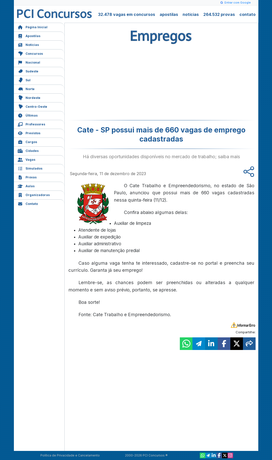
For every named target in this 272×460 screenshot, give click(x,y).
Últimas (28, 115)
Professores (31, 123)
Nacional (29, 62)
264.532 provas (219, 14)
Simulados (30, 168)
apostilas (169, 14)
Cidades (28, 150)
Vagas (26, 159)
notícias (191, 14)
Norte (26, 88)
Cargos (27, 141)
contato (247, 14)
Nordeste (29, 97)
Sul (24, 79)
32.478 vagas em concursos (126, 14)
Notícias (28, 44)
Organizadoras (34, 194)
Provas (27, 176)
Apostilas (29, 35)
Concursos (30, 53)
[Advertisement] (120, 83)
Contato (28, 203)
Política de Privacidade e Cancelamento (70, 455)
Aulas (26, 185)
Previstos (29, 132)
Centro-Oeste (32, 106)
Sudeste (28, 71)
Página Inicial (32, 26)
